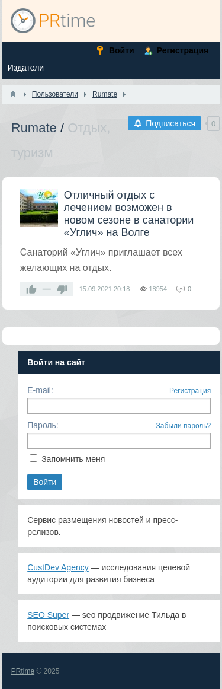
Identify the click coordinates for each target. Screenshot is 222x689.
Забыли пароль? (183, 426)
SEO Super (48, 615)
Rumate (34, 127)
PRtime (22, 671)
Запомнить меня (73, 459)
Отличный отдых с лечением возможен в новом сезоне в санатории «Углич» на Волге (129, 213)
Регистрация (190, 391)
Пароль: (42, 425)
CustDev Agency (58, 567)
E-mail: (40, 390)
